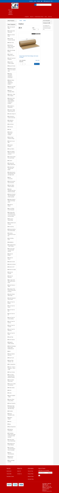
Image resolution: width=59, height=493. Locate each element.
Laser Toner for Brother (11, 302)
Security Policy (31, 479)
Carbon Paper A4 (12, 113)
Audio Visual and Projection (11, 59)
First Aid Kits (11, 226)
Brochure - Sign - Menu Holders (12, 95)
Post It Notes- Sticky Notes (11, 380)
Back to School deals (11, 35)
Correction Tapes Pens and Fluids (12, 157)
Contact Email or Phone (39, 16)
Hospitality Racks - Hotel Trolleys (12, 245)
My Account (9, 471)
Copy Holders (11, 148)
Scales (10, 392)
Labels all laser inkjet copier (11, 295)
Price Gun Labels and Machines (12, 384)
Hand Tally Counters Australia (11, 39)
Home (46, 16)
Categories (27, 16)
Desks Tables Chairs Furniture (11, 186)
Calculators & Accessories (11, 107)
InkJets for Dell (12, 261)
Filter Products (11, 20)
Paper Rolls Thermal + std (10, 361)
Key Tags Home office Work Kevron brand (11, 281)
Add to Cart (37, 63)
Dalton (24, 20)
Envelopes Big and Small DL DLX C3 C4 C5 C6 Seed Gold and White (11, 214)
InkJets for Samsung (10, 277)
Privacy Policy (30, 473)
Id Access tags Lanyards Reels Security (11, 250)
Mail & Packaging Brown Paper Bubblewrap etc (12, 347)
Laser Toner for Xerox (11, 334)
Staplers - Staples (10, 418)
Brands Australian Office (11, 91)
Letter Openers (12, 339)
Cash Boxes (11, 124)
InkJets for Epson (12, 264)
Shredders (11, 411)
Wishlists (31, 1)
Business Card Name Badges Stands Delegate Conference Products (11, 101)
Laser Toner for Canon (11, 306)
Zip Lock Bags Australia (11, 461)
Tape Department (12, 426)
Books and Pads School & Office (11, 87)
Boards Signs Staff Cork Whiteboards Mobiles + (11, 82)
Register (38, 1)
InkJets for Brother (10, 254)
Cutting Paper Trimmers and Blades (11, 168)
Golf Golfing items (10, 239)
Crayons (10, 160)
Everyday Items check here (11, 31)
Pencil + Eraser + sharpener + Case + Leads (12, 368)
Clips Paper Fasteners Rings (11, 138)
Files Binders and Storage (12, 223)
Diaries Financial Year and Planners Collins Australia (11, 195)
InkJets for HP (11, 266)
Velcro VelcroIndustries (11, 453)
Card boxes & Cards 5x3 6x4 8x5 (11, 117)
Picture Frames (12, 372)
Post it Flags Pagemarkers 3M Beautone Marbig (11, 376)
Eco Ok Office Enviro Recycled (11, 209)
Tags (10, 424)
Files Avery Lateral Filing (10, 219)
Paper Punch (11, 357)
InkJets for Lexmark (10, 273)
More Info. (38, 60)
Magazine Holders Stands (11, 343)
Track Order (9, 473)
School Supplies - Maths (11, 396)
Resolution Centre (10, 476)
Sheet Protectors (12, 403)
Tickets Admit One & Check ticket (11, 440)
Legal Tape (11, 337)
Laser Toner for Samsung (11, 330)
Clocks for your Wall (11, 142)
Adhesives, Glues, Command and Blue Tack (11, 46)
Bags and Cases (12, 65)
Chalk (10, 129)
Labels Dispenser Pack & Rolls (12, 299)
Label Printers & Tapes (11, 286)
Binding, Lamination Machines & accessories (10, 75)
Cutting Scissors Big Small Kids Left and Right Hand (11, 173)
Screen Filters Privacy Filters (11, 400)
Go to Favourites (46, 20)
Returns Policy (31, 476)
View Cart (50, 16)
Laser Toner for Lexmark (11, 326)
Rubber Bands (12, 387)
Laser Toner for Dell (11, 310)
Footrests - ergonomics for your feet (12, 234)
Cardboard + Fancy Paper (11, 121)
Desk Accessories (10, 178)
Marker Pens (11, 42)
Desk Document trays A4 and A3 (11, 182)
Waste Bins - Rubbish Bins (11, 457)
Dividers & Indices (10, 205)
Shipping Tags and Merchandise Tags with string (11, 407)
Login (35, 1)
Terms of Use (30, 471)
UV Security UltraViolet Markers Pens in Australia (11, 449)
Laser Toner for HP (11, 314)
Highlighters (11, 242)
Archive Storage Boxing (11, 51)
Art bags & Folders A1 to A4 (11, 55)
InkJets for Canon (10, 258)
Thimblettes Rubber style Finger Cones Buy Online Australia (11, 435)
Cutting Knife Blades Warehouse (11, 164)
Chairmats (11, 126)
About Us (31, 16)
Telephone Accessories (10, 430)
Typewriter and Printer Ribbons (11, 444)
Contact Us (19, 473)
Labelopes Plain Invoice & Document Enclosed (12, 290)
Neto (51, 491)
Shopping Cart (46, 22)
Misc (10, 351)
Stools (10, 421)
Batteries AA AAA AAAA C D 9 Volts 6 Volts (12, 70)
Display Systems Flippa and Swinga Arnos (11, 201)
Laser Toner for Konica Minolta (11, 318)
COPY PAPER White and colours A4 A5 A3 (11, 153)
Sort (32, 27)
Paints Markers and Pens (11, 354)
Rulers (10, 390)
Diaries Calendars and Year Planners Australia (12, 190)
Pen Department (12, 364)
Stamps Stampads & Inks (11, 414)
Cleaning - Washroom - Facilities (10, 133)
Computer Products (10, 146)
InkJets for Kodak (12, 269)
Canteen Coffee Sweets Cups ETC (11, 110)
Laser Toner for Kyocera (11, 322)
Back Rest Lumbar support (11, 63)
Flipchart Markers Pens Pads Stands (12, 230)
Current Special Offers (11, 27)
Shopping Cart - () (48, 1)
